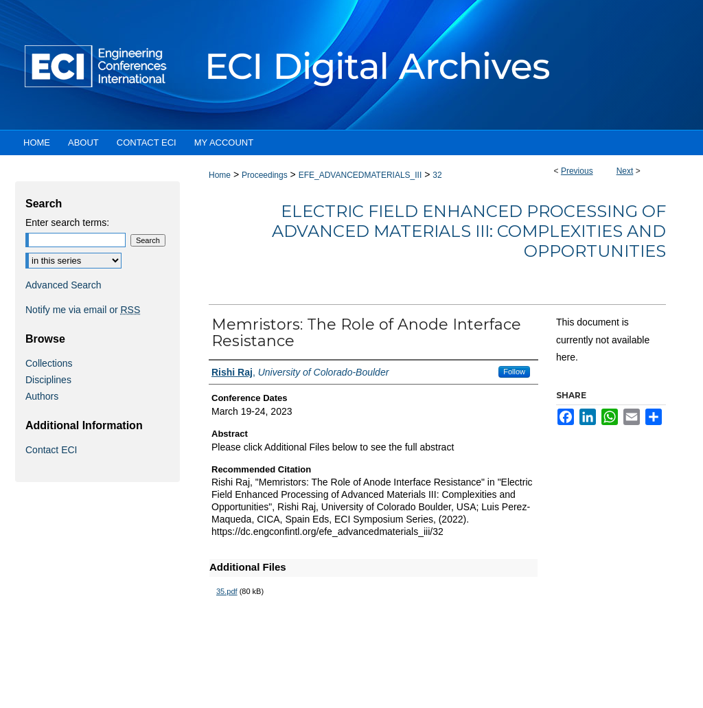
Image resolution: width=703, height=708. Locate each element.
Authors (41, 396)
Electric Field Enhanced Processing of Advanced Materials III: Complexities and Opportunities (469, 231)
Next (625, 171)
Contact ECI (51, 449)
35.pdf (227, 591)
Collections (48, 363)
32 (437, 175)
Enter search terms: (67, 222)
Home (220, 175)
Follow (514, 371)
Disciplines (48, 379)
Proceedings (265, 175)
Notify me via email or (82, 309)
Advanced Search (63, 284)
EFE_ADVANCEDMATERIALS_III (360, 175)
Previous (577, 171)
